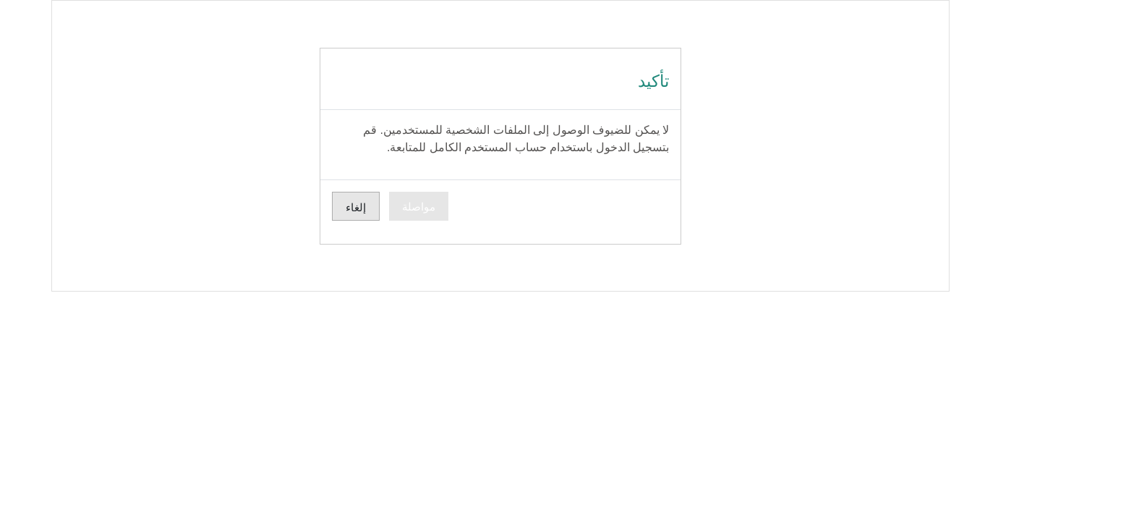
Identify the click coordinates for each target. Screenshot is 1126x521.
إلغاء (315, 207)
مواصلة (378, 206)
